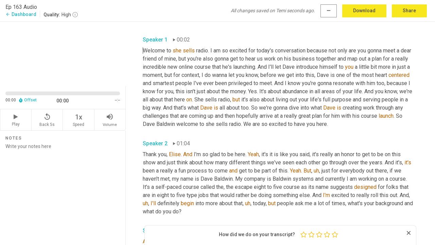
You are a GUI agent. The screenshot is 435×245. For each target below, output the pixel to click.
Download (364, 10)
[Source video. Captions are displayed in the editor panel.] (63, 53)
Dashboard (20, 14)
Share (409, 10)
